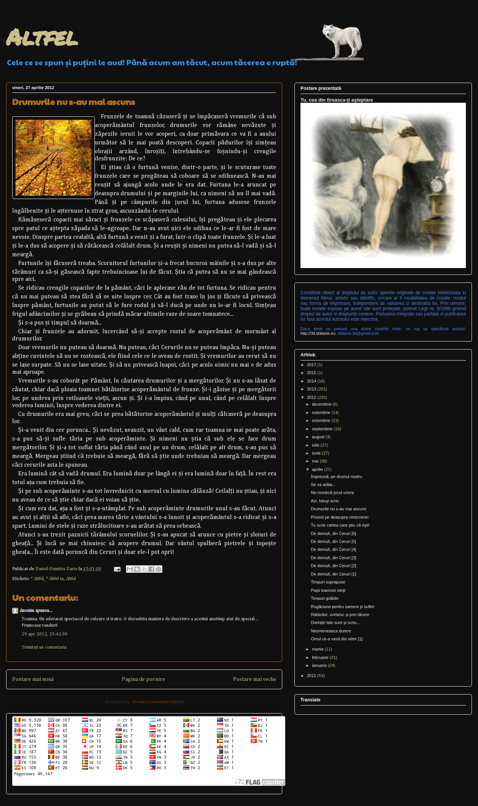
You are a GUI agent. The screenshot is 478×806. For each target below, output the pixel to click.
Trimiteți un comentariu (44, 647)
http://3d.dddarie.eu (317, 333)
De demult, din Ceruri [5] (333, 541)
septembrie (322, 429)
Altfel (42, 36)
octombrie (321, 420)
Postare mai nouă (32, 679)
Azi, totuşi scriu (325, 501)
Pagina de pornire (143, 679)
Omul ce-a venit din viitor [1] (336, 639)
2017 (312, 364)
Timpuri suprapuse (328, 582)
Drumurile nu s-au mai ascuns (338, 508)
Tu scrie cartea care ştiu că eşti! (340, 525)
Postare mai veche (254, 679)
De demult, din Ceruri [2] (333, 565)
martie (318, 649)
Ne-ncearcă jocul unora (332, 492)
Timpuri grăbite (324, 598)
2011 (312, 675)
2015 (312, 372)
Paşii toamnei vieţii (328, 590)
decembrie (322, 404)
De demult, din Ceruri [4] (333, 549)
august (318, 436)
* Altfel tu (55, 579)
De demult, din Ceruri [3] (333, 557)
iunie (317, 453)
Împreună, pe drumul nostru (336, 476)
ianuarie (320, 665)
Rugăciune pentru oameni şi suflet (342, 606)
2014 (312, 381)
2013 (312, 389)
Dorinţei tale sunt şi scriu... (335, 622)
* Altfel (37, 579)
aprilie (318, 469)
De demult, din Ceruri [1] (333, 574)
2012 (312, 397)
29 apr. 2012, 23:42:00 (45, 634)
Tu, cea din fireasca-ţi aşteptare (336, 100)
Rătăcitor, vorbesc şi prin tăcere (340, 614)
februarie (320, 657)
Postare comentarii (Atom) (158, 702)
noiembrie (321, 412)
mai (316, 461)
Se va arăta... (323, 484)
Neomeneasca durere (331, 631)
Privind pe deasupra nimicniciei (339, 517)
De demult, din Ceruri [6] (333, 533)
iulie (316, 445)
